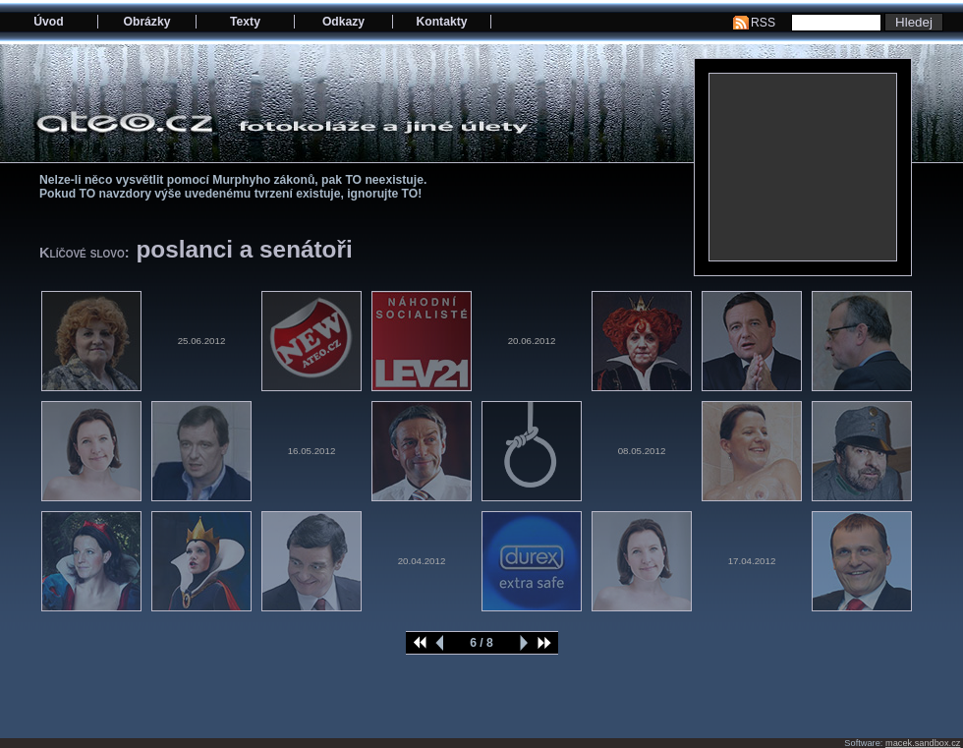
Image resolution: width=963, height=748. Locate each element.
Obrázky (147, 22)
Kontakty (441, 22)
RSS (763, 22)
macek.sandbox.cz (922, 743)
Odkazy (343, 22)
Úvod (48, 22)
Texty (245, 22)
